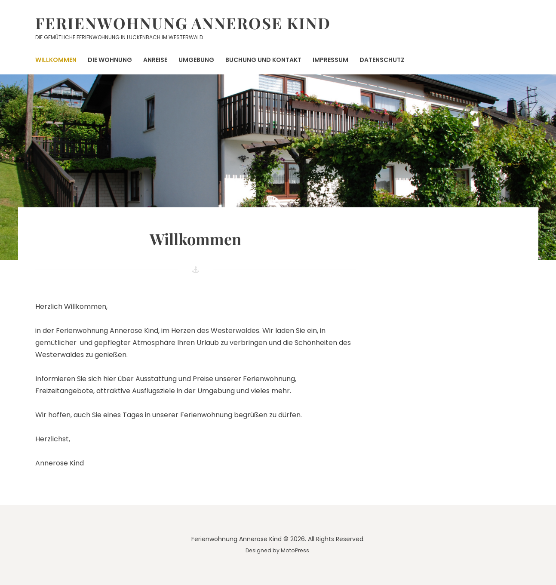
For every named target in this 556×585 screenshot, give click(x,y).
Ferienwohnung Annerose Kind (183, 22)
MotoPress (295, 550)
